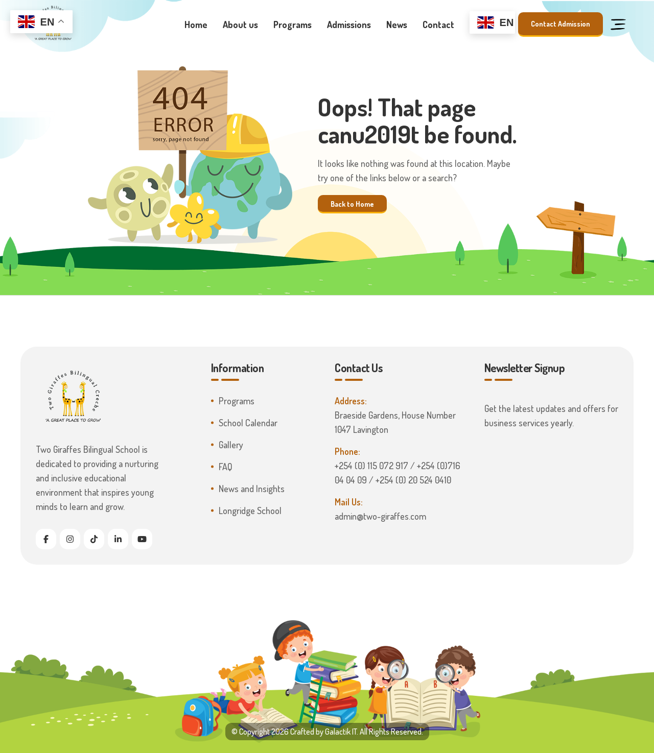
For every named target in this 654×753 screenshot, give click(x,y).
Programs (292, 24)
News (396, 24)
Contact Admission (560, 23)
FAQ (225, 466)
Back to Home (352, 203)
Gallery (231, 444)
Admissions (349, 24)
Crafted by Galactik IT (323, 731)
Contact (438, 24)
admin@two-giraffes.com (380, 516)
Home (195, 24)
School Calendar (248, 422)
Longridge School (250, 510)
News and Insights (252, 488)
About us (240, 24)
